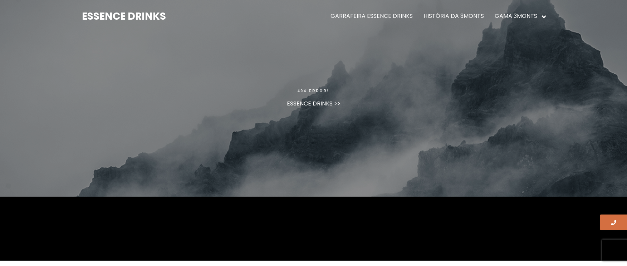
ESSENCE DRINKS (124, 16)
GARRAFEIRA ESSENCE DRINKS (371, 16)
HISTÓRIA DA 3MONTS (453, 16)
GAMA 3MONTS (516, 16)
